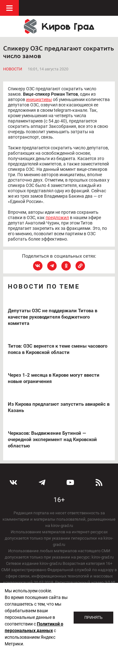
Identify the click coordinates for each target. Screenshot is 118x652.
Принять (93, 617)
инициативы (39, 99)
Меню (9, 8)
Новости (12, 69)
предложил (57, 217)
